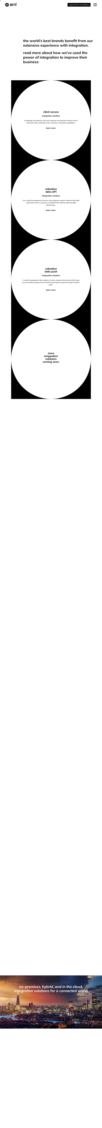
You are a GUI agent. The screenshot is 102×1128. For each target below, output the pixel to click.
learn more (51, 128)
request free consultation (79, 5)
